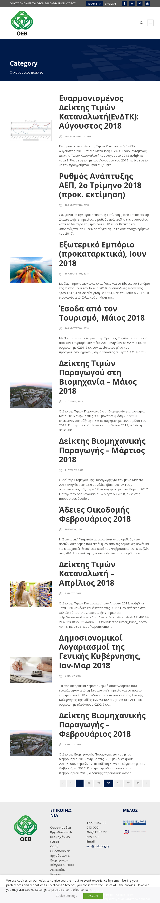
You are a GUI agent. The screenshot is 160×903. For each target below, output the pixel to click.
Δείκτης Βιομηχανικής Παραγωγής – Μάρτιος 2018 (102, 450)
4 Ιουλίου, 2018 (74, 401)
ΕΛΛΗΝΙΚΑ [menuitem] (94, 3)
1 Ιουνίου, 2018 (74, 470)
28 (89, 783)
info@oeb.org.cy (98, 846)
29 (98, 783)
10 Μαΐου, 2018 (73, 529)
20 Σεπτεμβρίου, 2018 (78, 136)
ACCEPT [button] (93, 896)
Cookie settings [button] (66, 895)
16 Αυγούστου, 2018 (77, 205)
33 (137, 783)
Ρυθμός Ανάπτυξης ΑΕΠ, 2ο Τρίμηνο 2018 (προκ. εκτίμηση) (100, 185)
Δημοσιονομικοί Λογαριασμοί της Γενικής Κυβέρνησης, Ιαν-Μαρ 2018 (100, 651)
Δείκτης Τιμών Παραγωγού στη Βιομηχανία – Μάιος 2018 (98, 377)
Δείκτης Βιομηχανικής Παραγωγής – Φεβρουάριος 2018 (102, 724)
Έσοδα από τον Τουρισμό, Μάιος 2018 (102, 313)
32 (128, 783)
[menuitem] (94, 3)
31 (118, 783)
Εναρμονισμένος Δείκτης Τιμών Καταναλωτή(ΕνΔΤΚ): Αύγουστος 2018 (99, 112)
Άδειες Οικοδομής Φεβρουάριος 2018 (95, 514)
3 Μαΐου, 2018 (73, 593)
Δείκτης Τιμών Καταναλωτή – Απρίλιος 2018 (87, 573)
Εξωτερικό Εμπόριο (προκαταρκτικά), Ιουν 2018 (102, 253)
